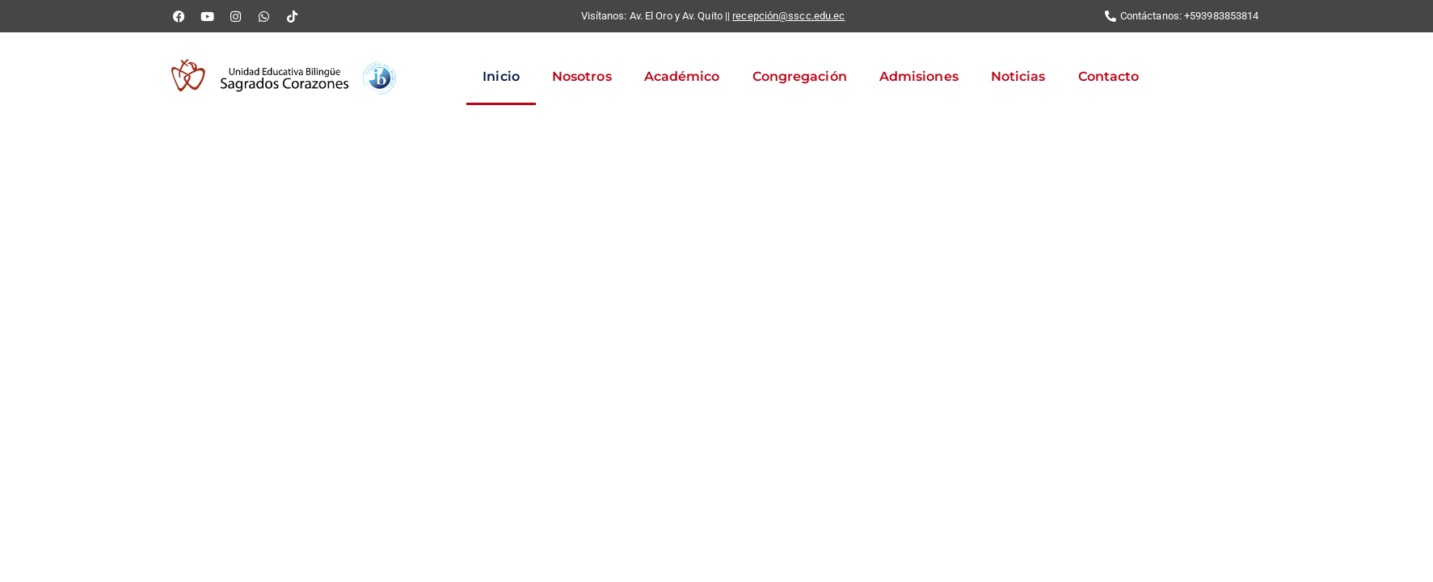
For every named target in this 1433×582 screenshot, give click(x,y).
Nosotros (582, 76)
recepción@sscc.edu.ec (788, 16)
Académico (682, 76)
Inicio (501, 76)
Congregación (799, 76)
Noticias (1018, 76)
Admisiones (919, 76)
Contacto (1109, 76)
